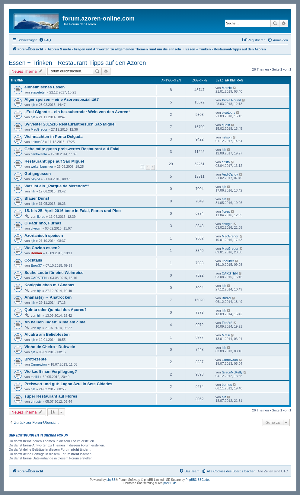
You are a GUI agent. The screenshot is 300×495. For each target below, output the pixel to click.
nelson (226, 137)
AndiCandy (230, 174)
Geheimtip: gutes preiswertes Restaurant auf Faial (71, 149)
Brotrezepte (35, 359)
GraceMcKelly (232, 372)
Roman (36, 253)
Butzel (226, 298)
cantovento (39, 154)
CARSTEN (39, 278)
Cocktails (33, 260)
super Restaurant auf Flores (50, 396)
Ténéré (227, 323)
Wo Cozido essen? (42, 248)
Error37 (36, 265)
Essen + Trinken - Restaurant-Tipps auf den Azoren (77, 62)
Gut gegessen (37, 173)
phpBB (111, 479)
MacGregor (39, 129)
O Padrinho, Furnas (42, 223)
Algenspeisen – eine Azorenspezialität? (61, 99)
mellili (35, 377)
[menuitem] (45, 40)
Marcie (227, 88)
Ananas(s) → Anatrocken (48, 297)
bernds (227, 384)
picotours (228, 112)
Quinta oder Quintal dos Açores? (55, 309)
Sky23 (35, 179)
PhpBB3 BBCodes (198, 479)
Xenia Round (231, 100)
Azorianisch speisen (43, 235)
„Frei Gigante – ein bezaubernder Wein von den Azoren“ (77, 111)
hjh (33, 104)
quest (226, 125)
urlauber (228, 261)
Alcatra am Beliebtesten (47, 334)
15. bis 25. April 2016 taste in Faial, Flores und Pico (72, 210)
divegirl (36, 228)
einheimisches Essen (44, 87)
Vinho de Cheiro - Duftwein (49, 346)
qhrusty (36, 401)
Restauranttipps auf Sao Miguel (54, 161)
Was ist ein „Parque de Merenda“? (56, 186)
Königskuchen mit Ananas (49, 285)
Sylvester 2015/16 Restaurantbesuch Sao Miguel (70, 124)
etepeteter (38, 92)
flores (41, 216)
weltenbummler (42, 166)
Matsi (226, 335)
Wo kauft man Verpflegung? (50, 371)
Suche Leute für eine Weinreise (53, 272)
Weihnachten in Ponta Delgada (53, 136)
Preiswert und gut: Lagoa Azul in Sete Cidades (68, 384)
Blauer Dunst (36, 198)
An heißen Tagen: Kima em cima (54, 322)
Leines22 (37, 142)
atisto (226, 162)
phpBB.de (170, 483)
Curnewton (39, 364)
